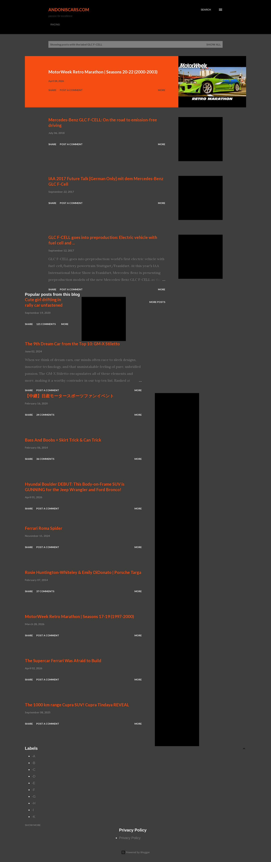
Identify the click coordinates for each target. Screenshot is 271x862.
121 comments (46, 324)
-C (33, 769)
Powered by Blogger (135, 852)
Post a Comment (71, 90)
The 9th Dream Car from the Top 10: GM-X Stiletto (72, 343)
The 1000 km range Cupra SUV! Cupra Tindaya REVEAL (77, 704)
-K (33, 817)
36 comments (45, 458)
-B (33, 763)
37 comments (45, 591)
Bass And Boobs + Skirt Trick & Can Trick (63, 439)
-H (33, 803)
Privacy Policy (130, 838)
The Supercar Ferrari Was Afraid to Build (63, 660)
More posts (157, 301)
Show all (213, 44)
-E (33, 783)
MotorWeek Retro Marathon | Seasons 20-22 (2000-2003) (102, 71)
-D (33, 776)
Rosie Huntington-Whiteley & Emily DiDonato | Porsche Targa (83, 572)
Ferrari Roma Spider (43, 528)
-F (33, 790)
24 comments (45, 414)
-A (33, 756)
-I (33, 810)
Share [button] (52, 90)
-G (34, 796)
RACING (55, 24)
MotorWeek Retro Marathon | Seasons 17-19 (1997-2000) (79, 616)
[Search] (206, 10)
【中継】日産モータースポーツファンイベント (69, 395)
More (161, 90)
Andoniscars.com (68, 9)
